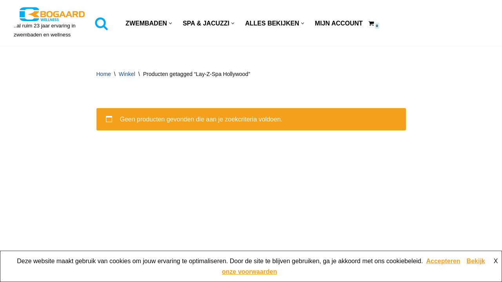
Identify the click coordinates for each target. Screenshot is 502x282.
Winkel (127, 74)
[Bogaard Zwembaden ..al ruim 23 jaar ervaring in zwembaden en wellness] (52, 23)
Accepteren (443, 261)
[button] (170, 23)
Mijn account (339, 23)
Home (103, 74)
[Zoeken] (101, 23)
